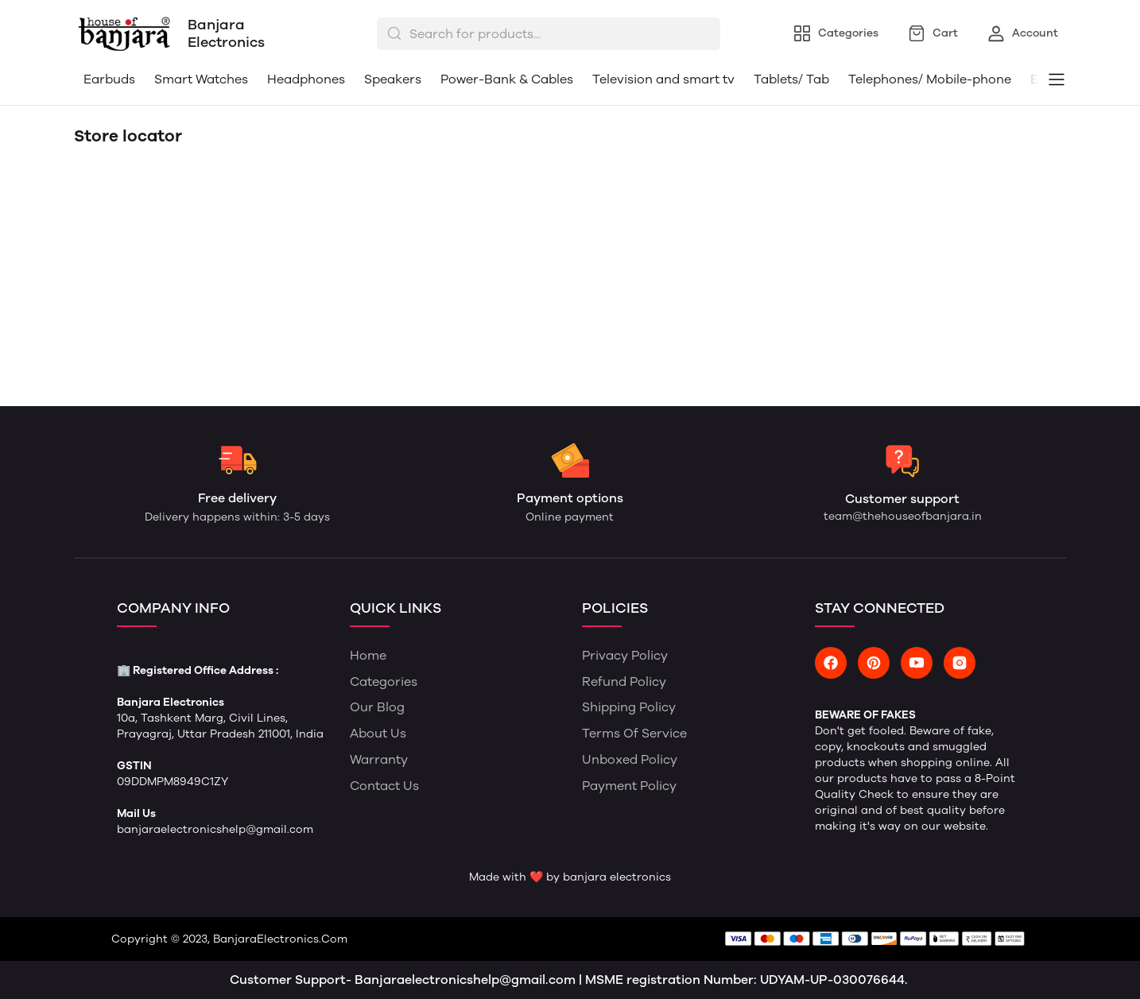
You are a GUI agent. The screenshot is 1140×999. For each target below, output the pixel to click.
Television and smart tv (663, 79)
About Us (378, 733)
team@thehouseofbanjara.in (903, 516)
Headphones (306, 79)
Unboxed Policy (629, 759)
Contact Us (384, 785)
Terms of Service (634, 733)
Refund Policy (624, 681)
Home (368, 655)
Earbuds (109, 79)
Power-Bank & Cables (506, 79)
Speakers (392, 79)
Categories (383, 681)
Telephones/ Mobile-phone (929, 79)
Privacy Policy (625, 655)
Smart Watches (201, 79)
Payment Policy (629, 785)
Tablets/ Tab (791, 79)
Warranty (379, 759)
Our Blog (377, 706)
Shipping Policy (629, 706)
